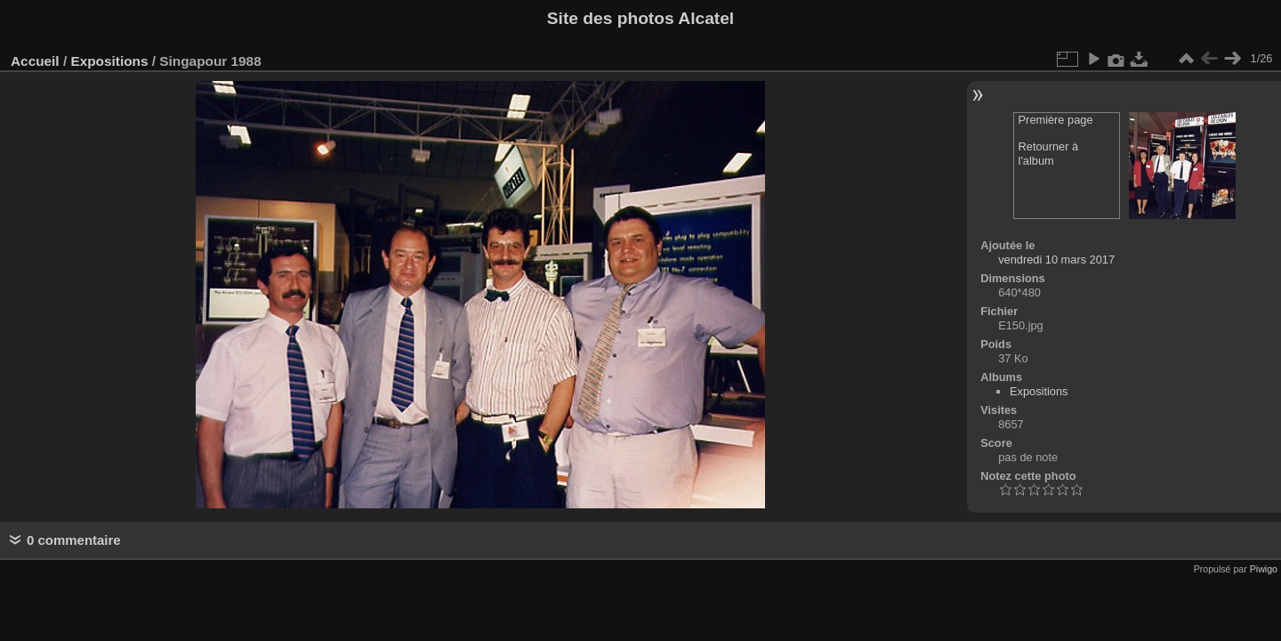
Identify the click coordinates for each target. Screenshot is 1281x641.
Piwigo (1263, 569)
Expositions (109, 61)
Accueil (35, 61)
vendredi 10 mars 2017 (1056, 259)
